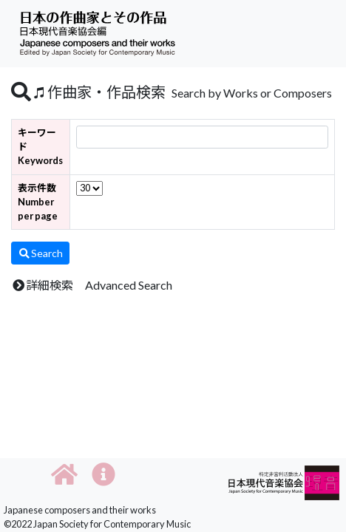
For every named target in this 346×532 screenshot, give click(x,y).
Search (40, 253)
